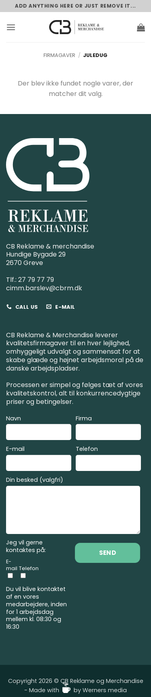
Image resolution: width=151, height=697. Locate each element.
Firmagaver (59, 55)
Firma (108, 429)
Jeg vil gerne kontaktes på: (26, 546)
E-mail (38, 459)
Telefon (108, 459)
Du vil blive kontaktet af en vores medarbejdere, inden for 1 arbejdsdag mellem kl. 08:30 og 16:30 (36, 607)
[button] (11, 27)
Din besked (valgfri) (73, 506)
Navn (38, 429)
